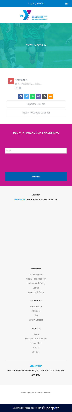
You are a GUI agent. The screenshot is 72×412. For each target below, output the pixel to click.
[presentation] (28, 162)
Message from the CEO (36, 338)
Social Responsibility (36, 279)
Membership (36, 306)
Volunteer (35, 311)
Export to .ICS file (36, 104)
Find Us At (19, 199)
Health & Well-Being (35, 283)
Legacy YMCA (36, 3)
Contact (36, 352)
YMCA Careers (36, 320)
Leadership (36, 343)
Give (36, 315)
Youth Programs (35, 274)
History (36, 334)
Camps (36, 288)
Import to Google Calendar (36, 112)
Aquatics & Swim (36, 292)
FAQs (35, 347)
